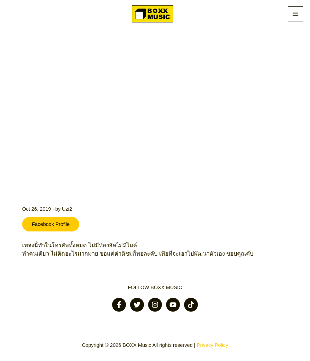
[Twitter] (137, 305)
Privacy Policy (212, 345)
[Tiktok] (191, 305)
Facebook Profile (51, 224)
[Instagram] (155, 305)
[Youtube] (173, 305)
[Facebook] (119, 305)
